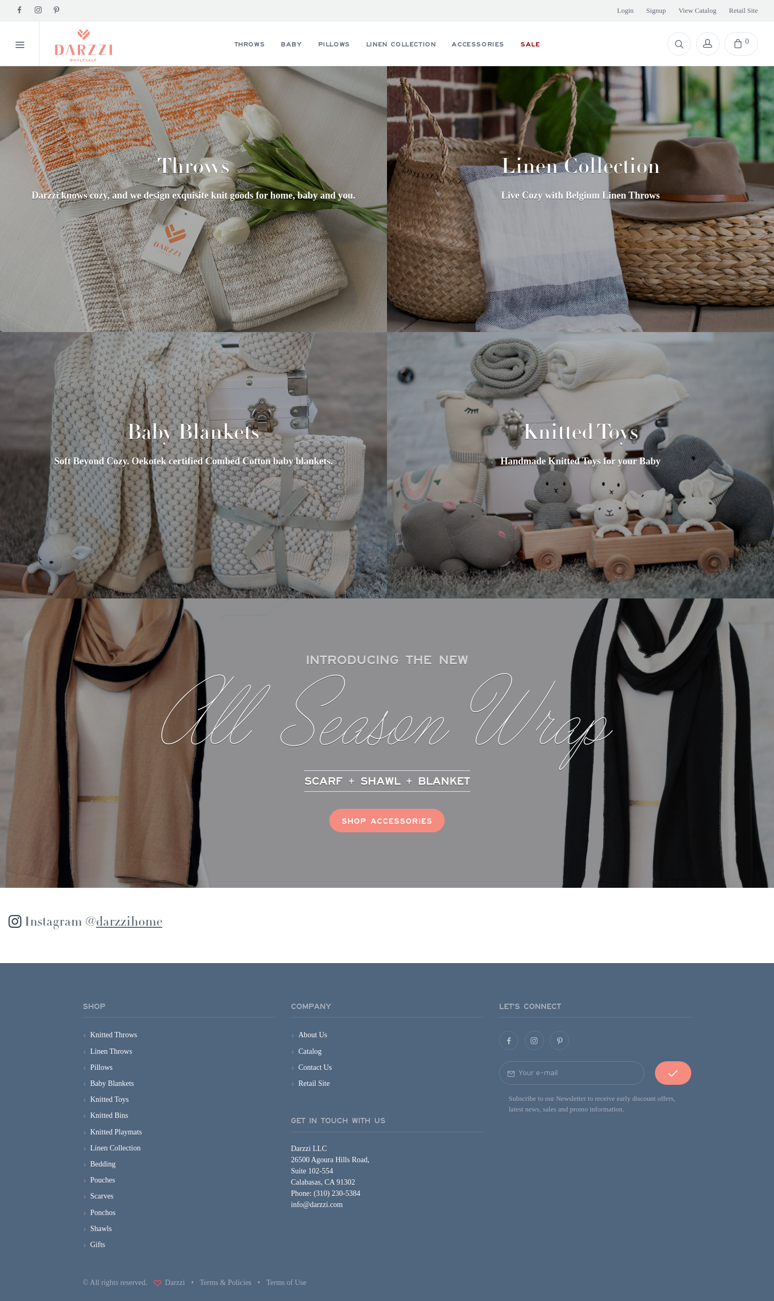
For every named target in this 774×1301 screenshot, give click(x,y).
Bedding (102, 1164)
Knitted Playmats (116, 1132)
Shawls (101, 1229)
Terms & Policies (225, 1283)
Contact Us (315, 1067)
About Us (312, 1035)
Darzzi (174, 1283)
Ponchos (102, 1213)
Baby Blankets (112, 1083)
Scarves (102, 1196)
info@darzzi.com (317, 1205)
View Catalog (697, 10)
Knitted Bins (109, 1115)
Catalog (310, 1051)
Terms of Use (286, 1283)
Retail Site (743, 10)
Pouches (102, 1180)
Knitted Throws (113, 1035)
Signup (656, 10)
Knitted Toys (109, 1099)
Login (625, 10)
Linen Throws (111, 1051)
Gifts (97, 1245)
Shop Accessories (387, 820)
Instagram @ (93, 923)
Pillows (101, 1067)
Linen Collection (115, 1148)
